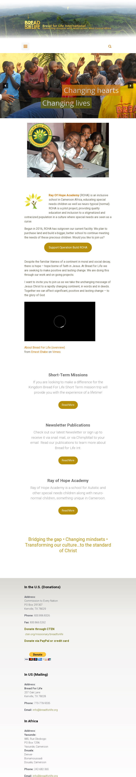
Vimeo (56, 352)
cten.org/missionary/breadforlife (44, 634)
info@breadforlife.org (45, 710)
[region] (68, 85)
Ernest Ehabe (39, 352)
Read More (68, 404)
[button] (5, 85)
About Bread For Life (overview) (44, 347)
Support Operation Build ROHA (68, 247)
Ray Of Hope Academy (64, 195)
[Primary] (25, 46)
